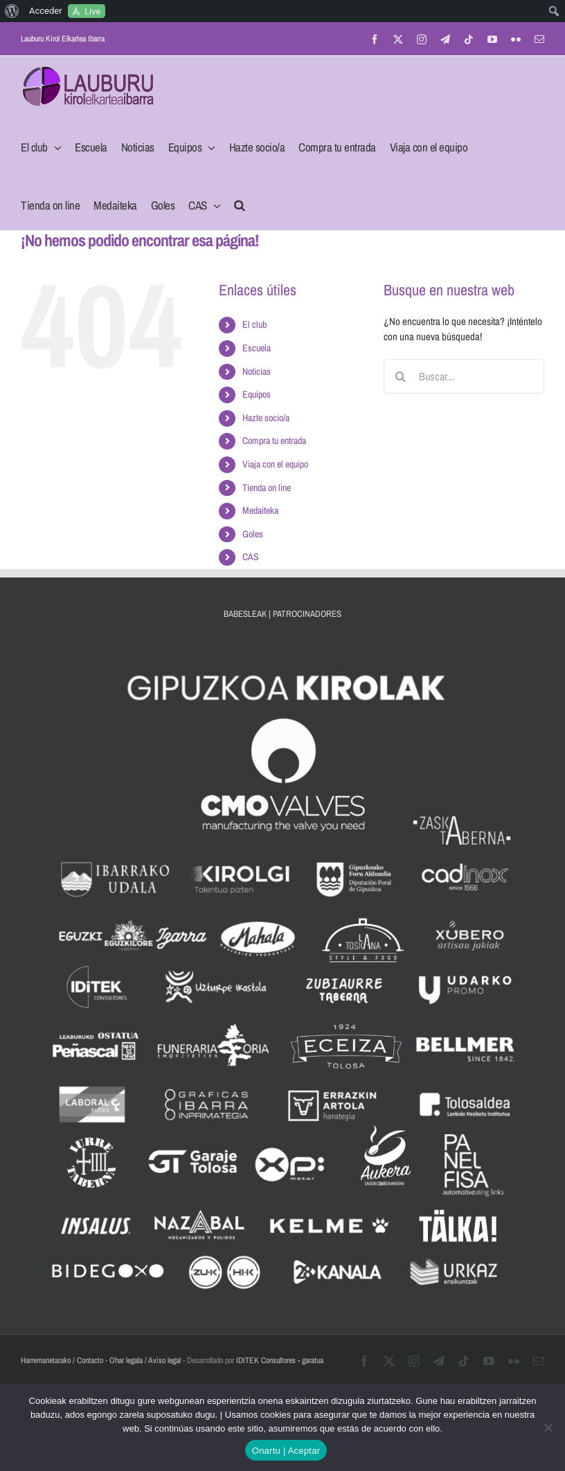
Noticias (256, 371)
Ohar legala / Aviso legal (145, 1360)
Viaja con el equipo (275, 464)
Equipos (256, 394)
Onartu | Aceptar (286, 1450)
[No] (548, 1427)
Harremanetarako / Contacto (62, 1360)
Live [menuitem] (92, 11)
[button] (239, 201)
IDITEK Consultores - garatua (279, 1360)
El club (254, 324)
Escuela (256, 348)
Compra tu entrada (274, 440)
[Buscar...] (464, 376)
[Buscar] (401, 376)
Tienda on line (266, 487)
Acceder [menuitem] (45, 11)
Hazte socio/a (265, 417)
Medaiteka (260, 510)
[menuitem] (12, 11)
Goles (252, 534)
